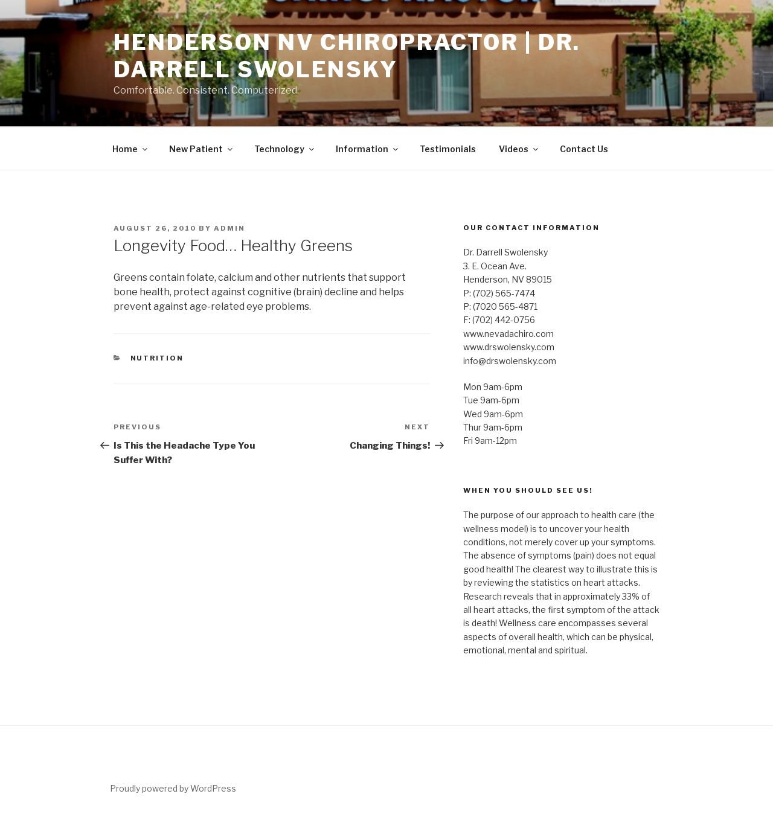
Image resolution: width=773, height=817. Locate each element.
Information (368, 149)
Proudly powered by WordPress (173, 788)
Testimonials (448, 149)
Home (130, 149)
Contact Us (584, 149)
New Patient (201, 149)
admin (229, 228)
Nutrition (157, 358)
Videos (519, 149)
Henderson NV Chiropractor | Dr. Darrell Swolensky (347, 56)
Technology (285, 149)
